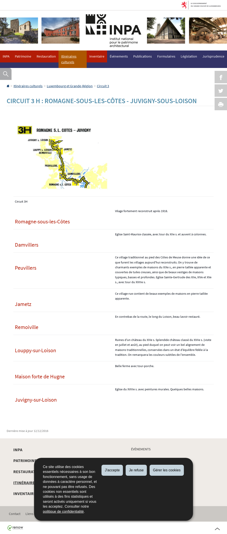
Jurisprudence (213, 56)
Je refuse (136, 470)
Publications (142, 56)
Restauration (46, 56)
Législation (189, 56)
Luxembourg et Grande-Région (70, 86)
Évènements (119, 56)
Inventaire (96, 56)
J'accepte (112, 470)
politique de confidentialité (63, 511)
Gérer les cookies (167, 470)
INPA (6, 56)
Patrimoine (23, 56)
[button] (6, 74)
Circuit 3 (103, 86)
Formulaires (166, 56)
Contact (14, 513)
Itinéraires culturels (68, 59)
